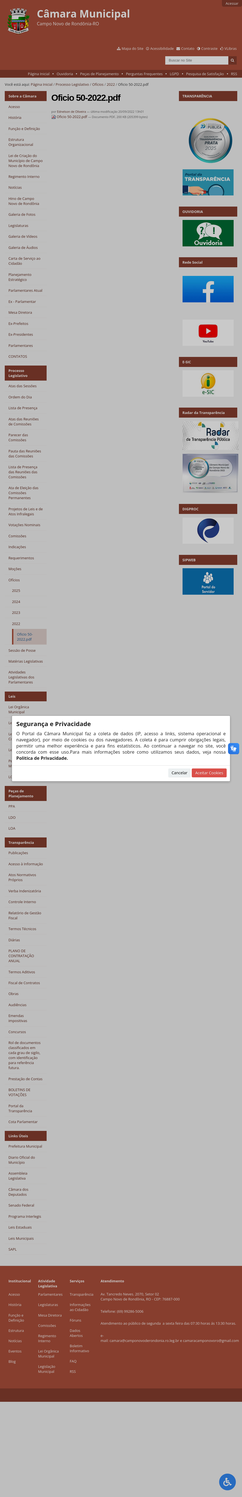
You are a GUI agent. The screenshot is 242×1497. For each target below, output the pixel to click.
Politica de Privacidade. (42, 758)
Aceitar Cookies (209, 772)
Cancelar (180, 772)
